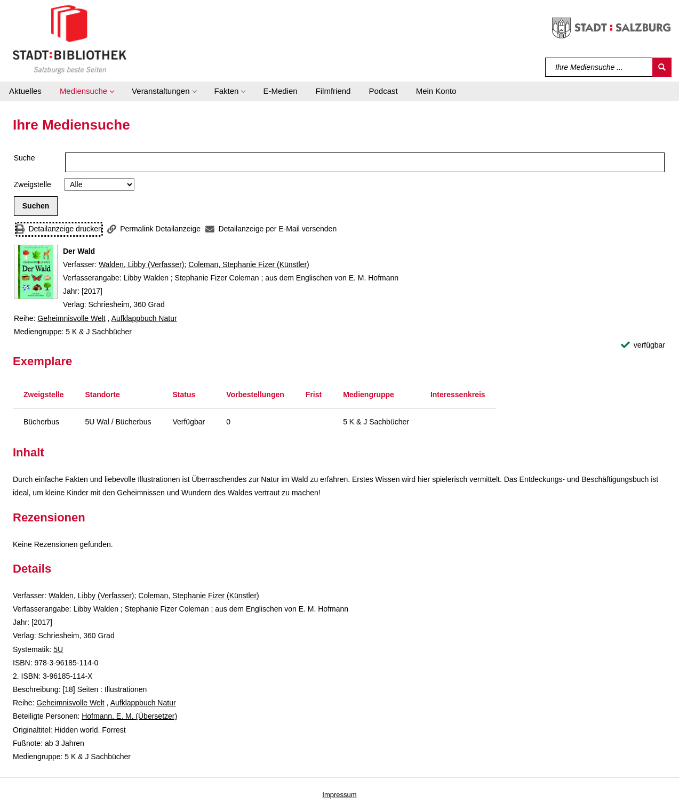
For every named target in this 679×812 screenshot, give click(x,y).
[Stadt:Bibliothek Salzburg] (69, 39)
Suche (24, 158)
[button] (86, 91)
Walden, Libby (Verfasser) (142, 264)
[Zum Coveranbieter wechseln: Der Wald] (36, 272)
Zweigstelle (32, 184)
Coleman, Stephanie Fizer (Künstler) (248, 264)
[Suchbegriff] (599, 67)
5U (58, 649)
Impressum (339, 795)
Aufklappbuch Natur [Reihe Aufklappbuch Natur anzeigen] (144, 318)
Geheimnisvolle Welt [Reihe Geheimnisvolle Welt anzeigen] (71, 318)
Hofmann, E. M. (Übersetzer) (129, 716)
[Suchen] (662, 67)
